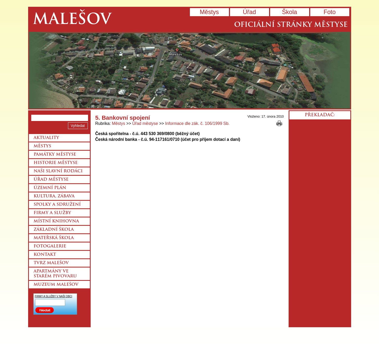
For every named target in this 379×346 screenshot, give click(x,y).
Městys (209, 12)
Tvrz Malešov (51, 263)
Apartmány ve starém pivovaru (55, 273)
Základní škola (54, 230)
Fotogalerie (50, 246)
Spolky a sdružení (57, 205)
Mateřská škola (54, 238)
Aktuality (46, 138)
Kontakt (45, 255)
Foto (329, 12)
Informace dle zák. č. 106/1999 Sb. (197, 123)
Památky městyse (55, 155)
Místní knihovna (56, 221)
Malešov (72, 20)
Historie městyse (56, 163)
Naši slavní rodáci (58, 171)
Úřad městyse (145, 123)
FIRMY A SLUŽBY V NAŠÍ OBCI (53, 296)
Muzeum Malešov (56, 285)
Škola (289, 12)
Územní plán (50, 188)
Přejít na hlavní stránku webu (189, 70)
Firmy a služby (52, 213)
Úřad (249, 12)
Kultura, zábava (54, 196)
